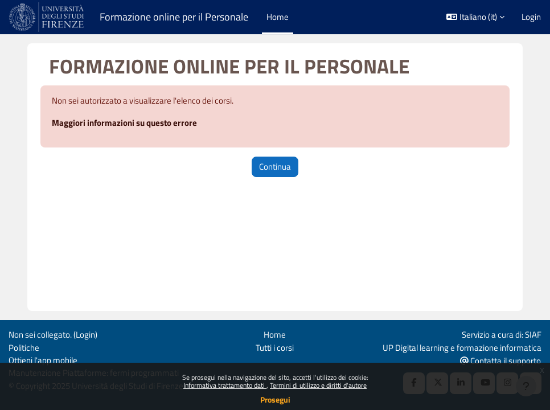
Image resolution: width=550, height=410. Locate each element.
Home (275, 334)
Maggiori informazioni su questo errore (124, 122)
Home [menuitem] (277, 16)
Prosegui (275, 399)
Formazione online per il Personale (174, 17)
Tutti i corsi (275, 347)
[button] (475, 17)
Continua (275, 166)
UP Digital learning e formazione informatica (462, 347)
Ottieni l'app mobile (43, 360)
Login (531, 17)
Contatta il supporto (500, 360)
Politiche (24, 347)
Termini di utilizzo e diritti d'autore (318, 385)
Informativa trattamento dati (224, 385)
